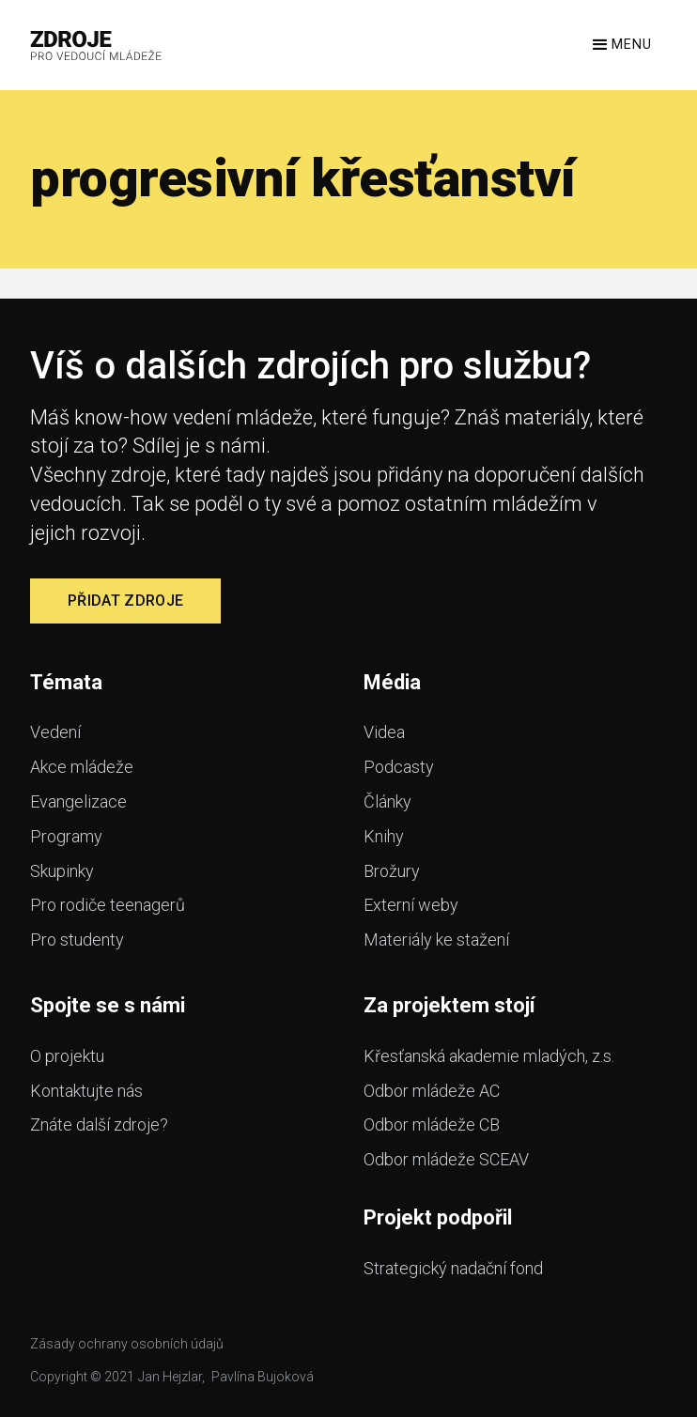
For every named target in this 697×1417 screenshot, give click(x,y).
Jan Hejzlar (170, 1376)
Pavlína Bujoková (262, 1376)
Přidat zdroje (125, 600)
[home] (96, 45)
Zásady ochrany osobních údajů (127, 1343)
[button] (620, 45)
